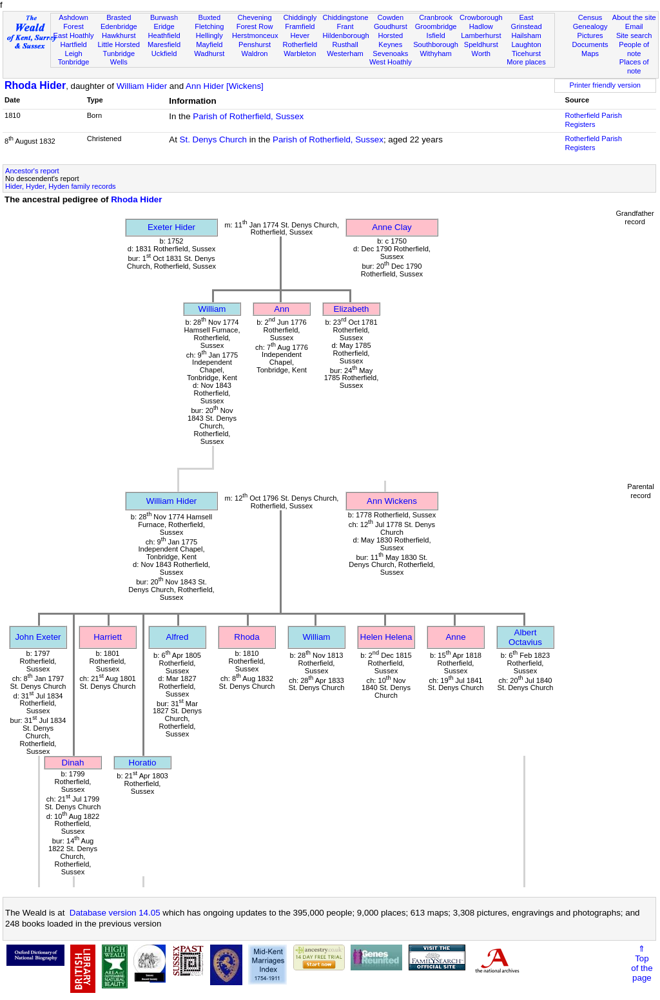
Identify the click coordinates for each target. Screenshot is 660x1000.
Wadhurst (209, 53)
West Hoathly (390, 62)
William (212, 309)
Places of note (634, 66)
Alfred (177, 637)
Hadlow (481, 26)
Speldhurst (481, 44)
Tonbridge (74, 62)
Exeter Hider (171, 227)
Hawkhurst (118, 35)
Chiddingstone (345, 17)
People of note (634, 49)
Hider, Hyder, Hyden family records (60, 186)
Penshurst (254, 44)
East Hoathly (73, 35)
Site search (634, 35)
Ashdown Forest (73, 22)
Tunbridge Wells (119, 58)
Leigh (73, 53)
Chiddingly (299, 17)
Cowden (390, 17)
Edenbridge (119, 26)
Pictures (590, 35)
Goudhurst (390, 26)
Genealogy (590, 26)
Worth (481, 53)
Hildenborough (345, 35)
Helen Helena (386, 637)
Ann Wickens (392, 501)
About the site (634, 17)
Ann (281, 309)
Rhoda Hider (35, 85)
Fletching (209, 26)
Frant (345, 26)
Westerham (345, 53)
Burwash (164, 17)
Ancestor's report (32, 171)
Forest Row (255, 26)
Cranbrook (435, 17)
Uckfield (164, 53)
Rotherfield (299, 44)
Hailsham (526, 35)
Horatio (143, 762)
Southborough (435, 44)
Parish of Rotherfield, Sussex (248, 116)
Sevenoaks (390, 53)
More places (526, 62)
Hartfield (73, 44)
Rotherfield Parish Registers (593, 119)
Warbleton (300, 53)
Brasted (118, 17)
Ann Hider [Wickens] (225, 86)
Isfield (436, 35)
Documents (590, 44)
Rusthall (345, 44)
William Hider (142, 86)
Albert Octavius (525, 637)
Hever (300, 35)
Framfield (300, 26)
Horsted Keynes (390, 40)
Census (590, 17)
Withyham (435, 53)
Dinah (73, 762)
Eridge (164, 26)
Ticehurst (526, 53)
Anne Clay (392, 227)
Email (634, 26)
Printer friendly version (605, 85)
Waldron (255, 53)
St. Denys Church (213, 139)
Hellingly (209, 35)
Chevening (255, 17)
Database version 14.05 (115, 913)
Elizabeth (351, 309)
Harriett (107, 637)
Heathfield (164, 35)
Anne (455, 637)
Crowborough (481, 17)
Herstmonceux (255, 35)
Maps (590, 53)
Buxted (210, 17)
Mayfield (209, 44)
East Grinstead (525, 22)
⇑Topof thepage (641, 963)
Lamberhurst (481, 35)
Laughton (526, 44)
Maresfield (164, 44)
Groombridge (436, 26)
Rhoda (246, 637)
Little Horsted (119, 44)
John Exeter (38, 637)
